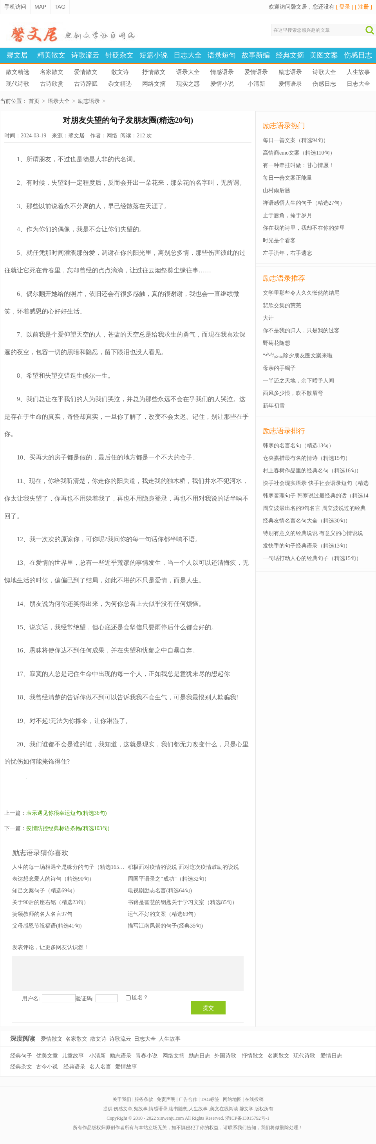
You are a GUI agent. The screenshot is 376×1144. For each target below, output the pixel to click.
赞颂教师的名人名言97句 (42, 914)
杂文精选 (120, 84)
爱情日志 (331, 1056)
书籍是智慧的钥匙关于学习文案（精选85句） (182, 902)
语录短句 (222, 55)
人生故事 (358, 72)
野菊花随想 (276, 343)
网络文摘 (154, 84)
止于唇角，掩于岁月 (287, 215)
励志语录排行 (284, 431)
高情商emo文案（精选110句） (299, 153)
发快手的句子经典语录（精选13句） (307, 546)
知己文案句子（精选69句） (45, 891)
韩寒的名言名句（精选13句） (298, 446)
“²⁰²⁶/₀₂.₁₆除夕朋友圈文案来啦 (298, 356)
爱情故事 (126, 1067)
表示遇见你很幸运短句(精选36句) (66, 813)
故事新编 (256, 55)
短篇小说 (153, 55)
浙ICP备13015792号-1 (247, 1118)
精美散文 (51, 55)
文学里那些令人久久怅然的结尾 (301, 293)
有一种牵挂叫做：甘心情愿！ (298, 165)
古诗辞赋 (86, 84)
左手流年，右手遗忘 (287, 253)
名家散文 (51, 72)
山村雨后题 (276, 190)
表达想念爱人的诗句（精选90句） (53, 879)
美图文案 (324, 55)
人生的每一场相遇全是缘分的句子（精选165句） (71, 867)
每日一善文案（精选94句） (296, 140)
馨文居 (17, 55)
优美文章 (47, 1056)
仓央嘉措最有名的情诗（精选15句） (307, 458)
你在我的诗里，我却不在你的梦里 (304, 228)
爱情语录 (256, 72)
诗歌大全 (324, 72)
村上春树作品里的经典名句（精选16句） (312, 471)
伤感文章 (123, 1109)
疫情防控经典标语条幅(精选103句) (67, 828)
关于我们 (121, 1099)
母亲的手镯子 (279, 368)
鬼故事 (141, 1109)
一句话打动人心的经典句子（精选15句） (312, 558)
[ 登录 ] (344, 7)
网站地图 (232, 1099)
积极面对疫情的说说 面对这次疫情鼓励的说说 (183, 867)
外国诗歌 (225, 1056)
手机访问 (15, 7)
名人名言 (100, 1067)
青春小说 (146, 1056)
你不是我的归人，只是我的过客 (301, 330)
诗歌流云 (85, 55)
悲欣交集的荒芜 (282, 305)
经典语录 (74, 1067)
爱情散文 (86, 72)
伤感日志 (358, 55)
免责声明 (166, 1099)
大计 (268, 318)
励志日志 (199, 1056)
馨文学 (246, 1109)
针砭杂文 (119, 55)
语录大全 (188, 72)
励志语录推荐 (284, 278)
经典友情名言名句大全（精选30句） (307, 521)
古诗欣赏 (51, 84)
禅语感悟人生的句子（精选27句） (304, 203)
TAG (59, 7)
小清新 (256, 84)
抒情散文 (154, 72)
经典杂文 (21, 1067)
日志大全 (188, 55)
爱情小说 (222, 84)
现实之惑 (188, 84)
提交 (208, 1008)
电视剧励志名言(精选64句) (160, 891)
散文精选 (17, 72)
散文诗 (120, 72)
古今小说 (47, 1067)
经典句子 (21, 1056)
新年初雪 (274, 406)
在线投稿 (254, 1099)
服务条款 (143, 1099)
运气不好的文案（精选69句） (163, 914)
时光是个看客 (279, 240)
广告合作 (188, 1099)
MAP (40, 7)
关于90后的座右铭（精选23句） (50, 902)
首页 (34, 101)
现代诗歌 (17, 84)
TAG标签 (210, 1099)
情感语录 (222, 72)
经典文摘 (290, 55)
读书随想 (178, 1109)
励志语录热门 (284, 126)
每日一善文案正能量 (287, 178)
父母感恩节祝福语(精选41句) (46, 926)
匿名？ (140, 997)
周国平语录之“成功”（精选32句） (168, 879)
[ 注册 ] (363, 7)
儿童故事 (73, 1056)
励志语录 (290, 72)
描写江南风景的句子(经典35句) (165, 926)
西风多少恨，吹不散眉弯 (293, 393)
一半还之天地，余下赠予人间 (298, 381)
